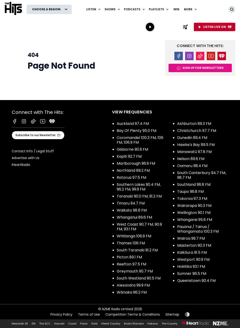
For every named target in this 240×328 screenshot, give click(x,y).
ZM (33, 323)
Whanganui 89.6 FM (134, 217)
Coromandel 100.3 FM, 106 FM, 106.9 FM (140, 140)
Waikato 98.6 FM (132, 210)
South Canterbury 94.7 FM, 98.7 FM (201, 175)
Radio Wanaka (134, 323)
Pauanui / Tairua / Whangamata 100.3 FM (198, 229)
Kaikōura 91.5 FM (192, 252)
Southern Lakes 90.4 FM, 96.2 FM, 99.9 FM (139, 187)
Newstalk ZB (20, 323)
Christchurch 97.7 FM (196, 130)
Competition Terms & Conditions (132, 314)
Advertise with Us (25, 158)
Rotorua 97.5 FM (131, 177)
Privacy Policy (61, 314)
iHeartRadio (21, 164)
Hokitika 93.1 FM (191, 266)
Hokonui (152, 323)
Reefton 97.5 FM (131, 264)
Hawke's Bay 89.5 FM (196, 144)
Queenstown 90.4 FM (196, 280)
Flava (83, 323)
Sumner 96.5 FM (191, 273)
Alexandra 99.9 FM (133, 285)
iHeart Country (110, 323)
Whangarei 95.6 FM (194, 219)
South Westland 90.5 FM (139, 278)
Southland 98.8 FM (193, 184)
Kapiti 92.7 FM (129, 156)
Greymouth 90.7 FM (135, 271)
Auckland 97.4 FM (133, 123)
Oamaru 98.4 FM (192, 165)
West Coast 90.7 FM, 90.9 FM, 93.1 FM (139, 227)
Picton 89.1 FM (129, 257)
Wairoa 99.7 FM (191, 238)
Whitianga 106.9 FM (134, 236)
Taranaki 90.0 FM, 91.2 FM (139, 196)
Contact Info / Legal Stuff (33, 151)
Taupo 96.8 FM (190, 191)
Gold (94, 323)
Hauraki (59, 323)
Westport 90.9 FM (193, 259)
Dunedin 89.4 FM (192, 137)
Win (176, 9)
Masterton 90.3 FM (194, 245)
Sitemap (172, 314)
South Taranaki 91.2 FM (137, 250)
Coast (72, 323)
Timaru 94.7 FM (131, 203)
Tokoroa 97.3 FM (192, 198)
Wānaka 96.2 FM (132, 292)
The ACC (44, 323)
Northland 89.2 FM (133, 170)
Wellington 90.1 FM (193, 212)
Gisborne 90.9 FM (132, 149)
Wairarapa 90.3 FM (194, 205)
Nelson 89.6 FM (190, 158)
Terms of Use (89, 314)
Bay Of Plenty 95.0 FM (136, 130)
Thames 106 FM (131, 243)
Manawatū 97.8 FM (194, 151)
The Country (169, 323)
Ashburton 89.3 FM (194, 123)
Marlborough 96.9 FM (136, 163)
